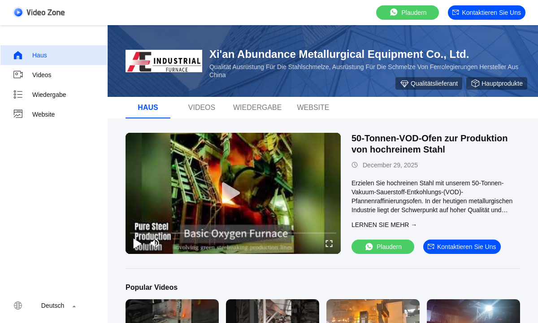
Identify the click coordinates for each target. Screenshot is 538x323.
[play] (233, 193)
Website (34, 114)
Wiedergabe (39, 94)
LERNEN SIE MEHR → (384, 224)
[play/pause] (137, 243)
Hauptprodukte (497, 83)
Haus (30, 55)
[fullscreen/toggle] (329, 243)
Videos (32, 75)
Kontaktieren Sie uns (486, 12)
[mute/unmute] (155, 243)
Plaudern (407, 12)
